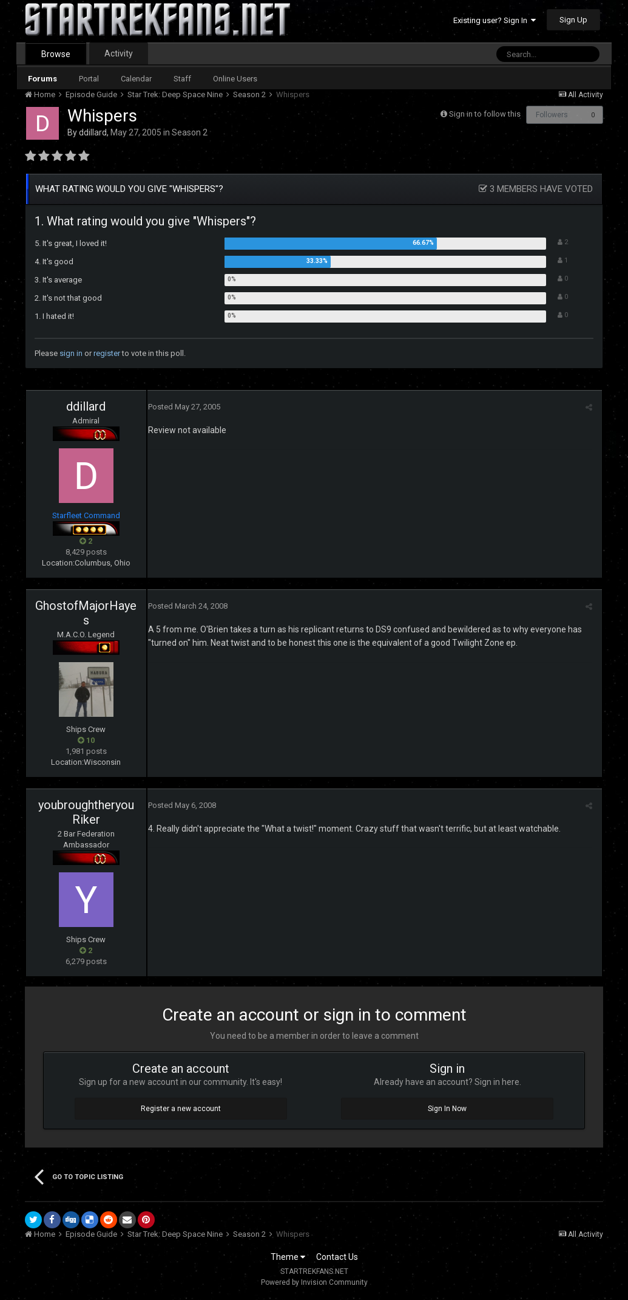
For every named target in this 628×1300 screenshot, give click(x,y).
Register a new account (181, 1108)
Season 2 (190, 132)
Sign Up (573, 19)
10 (86, 740)
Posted (183, 406)
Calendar (136, 78)
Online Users (235, 78)
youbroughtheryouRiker (86, 812)
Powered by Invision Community (314, 1282)
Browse (55, 54)
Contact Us (337, 1257)
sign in (71, 353)
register (106, 353)
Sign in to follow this (485, 113)
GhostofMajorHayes (86, 613)
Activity (118, 53)
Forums (42, 78)
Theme (288, 1257)
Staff (182, 78)
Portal (89, 78)
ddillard (93, 132)
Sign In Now (447, 1108)
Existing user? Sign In (494, 20)
